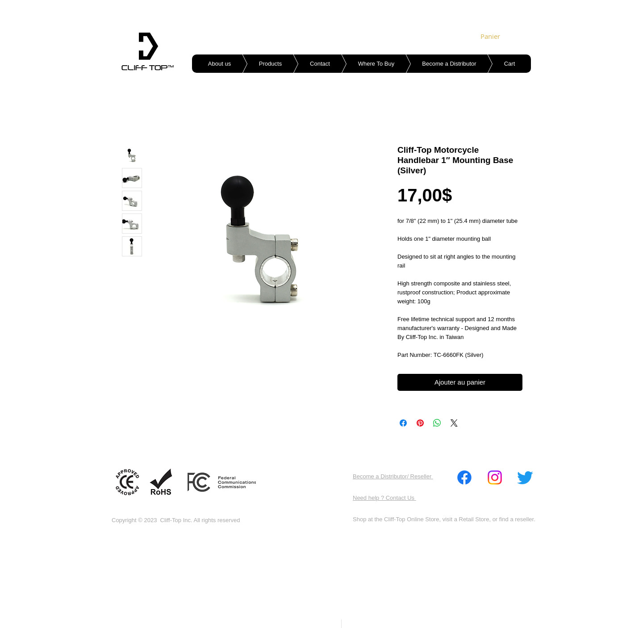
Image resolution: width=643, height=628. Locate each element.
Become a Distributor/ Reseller (393, 476)
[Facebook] (464, 477)
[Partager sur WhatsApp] (437, 423)
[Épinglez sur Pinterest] (420, 423)
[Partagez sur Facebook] (403, 423)
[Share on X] (454, 423)
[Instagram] (494, 477)
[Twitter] (525, 477)
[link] (492, 37)
